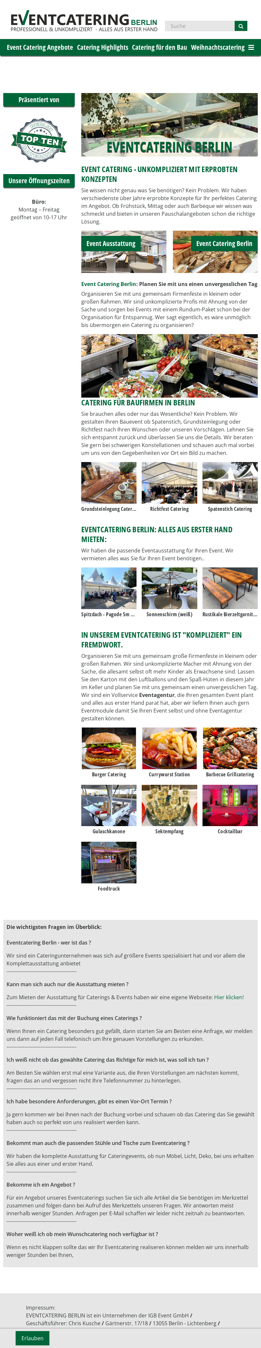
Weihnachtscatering (218, 47)
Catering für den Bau (159, 47)
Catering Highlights (102, 47)
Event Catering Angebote (40, 47)
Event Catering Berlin (108, 284)
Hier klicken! (229, 997)
